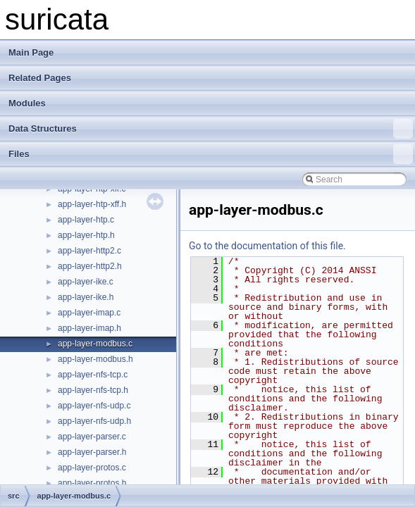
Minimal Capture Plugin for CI (79, 308)
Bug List (39, 385)
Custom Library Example (70, 230)
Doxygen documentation (69, 215)
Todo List (41, 354)
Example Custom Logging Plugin (85, 277)
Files (210, 154)
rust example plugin (60, 339)
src (52, 478)
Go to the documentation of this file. (267, 245)
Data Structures (210, 129)
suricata (27, 199)
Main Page (31, 52)
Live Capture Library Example (79, 246)
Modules (27, 103)
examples (64, 463)
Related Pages (39, 78)
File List (49, 447)
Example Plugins (55, 323)
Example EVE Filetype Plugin (79, 292)
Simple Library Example (68, 261)
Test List (39, 370)
